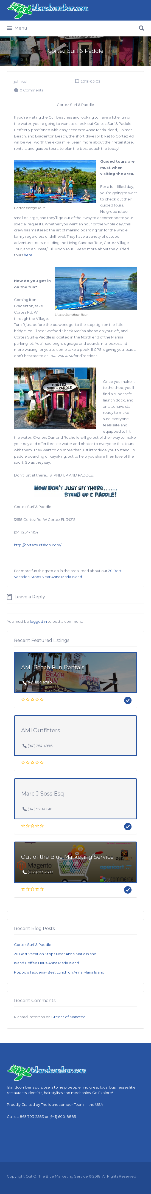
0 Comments (31, 90)
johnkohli (22, 81)
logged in (38, 621)
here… (30, 255)
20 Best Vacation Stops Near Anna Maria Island (55, 954)
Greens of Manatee (68, 1017)
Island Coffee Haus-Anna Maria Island (46, 963)
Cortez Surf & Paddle (32, 944)
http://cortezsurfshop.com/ (37, 545)
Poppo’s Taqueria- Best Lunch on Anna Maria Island (59, 972)
